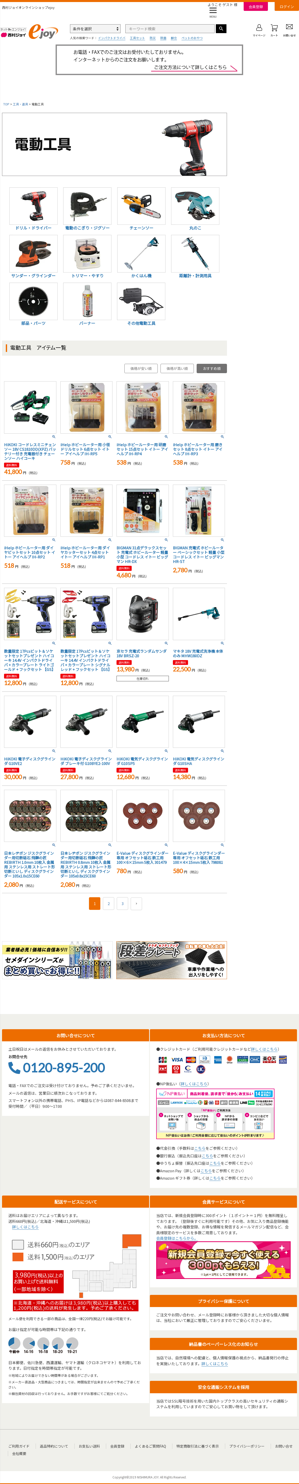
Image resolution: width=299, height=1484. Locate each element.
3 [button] (123, 903)
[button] (136, 903)
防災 (153, 38)
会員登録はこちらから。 (177, 1238)
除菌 (163, 38)
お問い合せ (269, 1445)
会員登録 (256, 6)
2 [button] (109, 903)
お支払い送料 (85, 1445)
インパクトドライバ (111, 38)
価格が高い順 (177, 368)
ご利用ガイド (18, 1445)
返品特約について (52, 1445)
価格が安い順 (141, 368)
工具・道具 (20, 104)
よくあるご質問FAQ (142, 1445)
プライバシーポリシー (234, 1445)
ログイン (287, 6)
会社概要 (19, 1452)
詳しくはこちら (264, 1049)
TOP (6, 104)
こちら (199, 1148)
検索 (221, 28)
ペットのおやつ (192, 38)
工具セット (137, 38)
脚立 (174, 38)
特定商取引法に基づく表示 (187, 1445)
